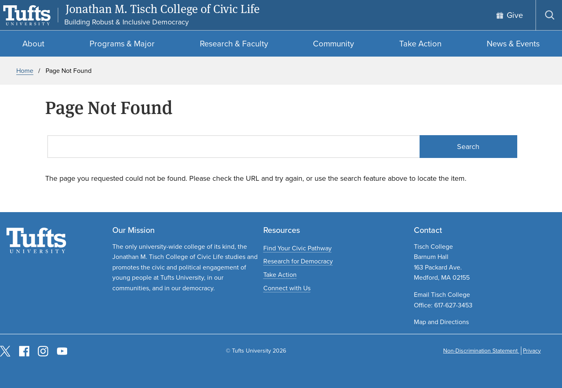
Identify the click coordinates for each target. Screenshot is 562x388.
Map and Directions (441, 322)
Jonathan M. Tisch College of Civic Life (163, 8)
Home (24, 70)
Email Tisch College (442, 294)
